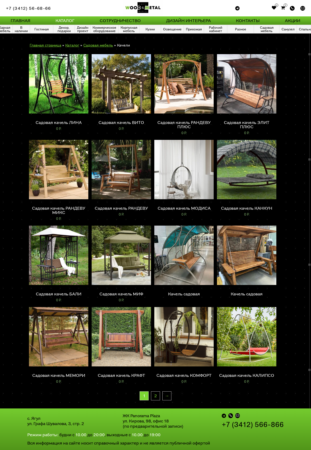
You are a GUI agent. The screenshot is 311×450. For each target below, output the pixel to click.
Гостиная (41, 29)
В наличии (21, 29)
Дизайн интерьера (188, 20)
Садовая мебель (266, 29)
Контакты (248, 20)
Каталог (65, 20)
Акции (292, 20)
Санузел (288, 29)
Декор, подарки (64, 29)
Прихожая (194, 29)
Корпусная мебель (129, 29)
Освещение (172, 29)
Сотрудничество (120, 20)
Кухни (150, 29)
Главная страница (45, 45)
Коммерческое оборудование (104, 29)
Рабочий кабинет (215, 29)
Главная (20, 20)
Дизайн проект (82, 29)
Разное (240, 29)
